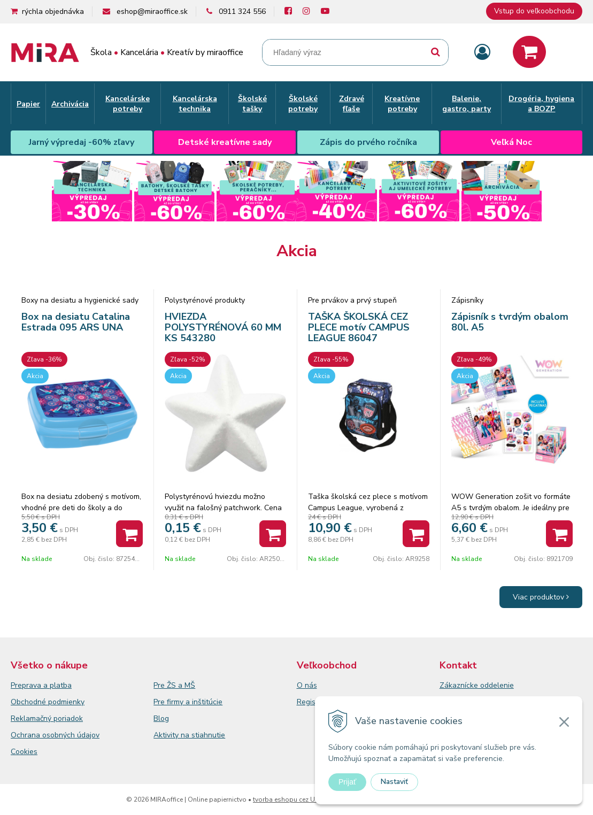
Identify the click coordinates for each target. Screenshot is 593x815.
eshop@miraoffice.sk (152, 11)
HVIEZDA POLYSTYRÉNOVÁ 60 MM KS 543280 (223, 327)
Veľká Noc (511, 142)
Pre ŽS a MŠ (174, 685)
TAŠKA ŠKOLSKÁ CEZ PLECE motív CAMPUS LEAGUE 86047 (359, 327)
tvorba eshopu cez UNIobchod (299, 799)
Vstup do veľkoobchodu (534, 11)
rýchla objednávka (53, 11)
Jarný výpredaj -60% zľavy (81, 142)
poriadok (68, 718)
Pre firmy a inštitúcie (187, 702)
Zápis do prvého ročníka (368, 142)
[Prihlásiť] (482, 53)
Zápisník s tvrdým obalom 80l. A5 (509, 322)
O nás (307, 685)
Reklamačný (32, 718)
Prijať (347, 782)
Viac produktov (541, 597)
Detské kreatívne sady (225, 142)
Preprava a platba (41, 685)
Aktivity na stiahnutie (189, 735)
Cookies (24, 752)
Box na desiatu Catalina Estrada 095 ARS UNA (75, 322)
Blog (161, 718)
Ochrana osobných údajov (55, 735)
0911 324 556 (242, 11)
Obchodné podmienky (47, 702)
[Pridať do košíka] (129, 533)
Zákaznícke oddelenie (477, 685)
